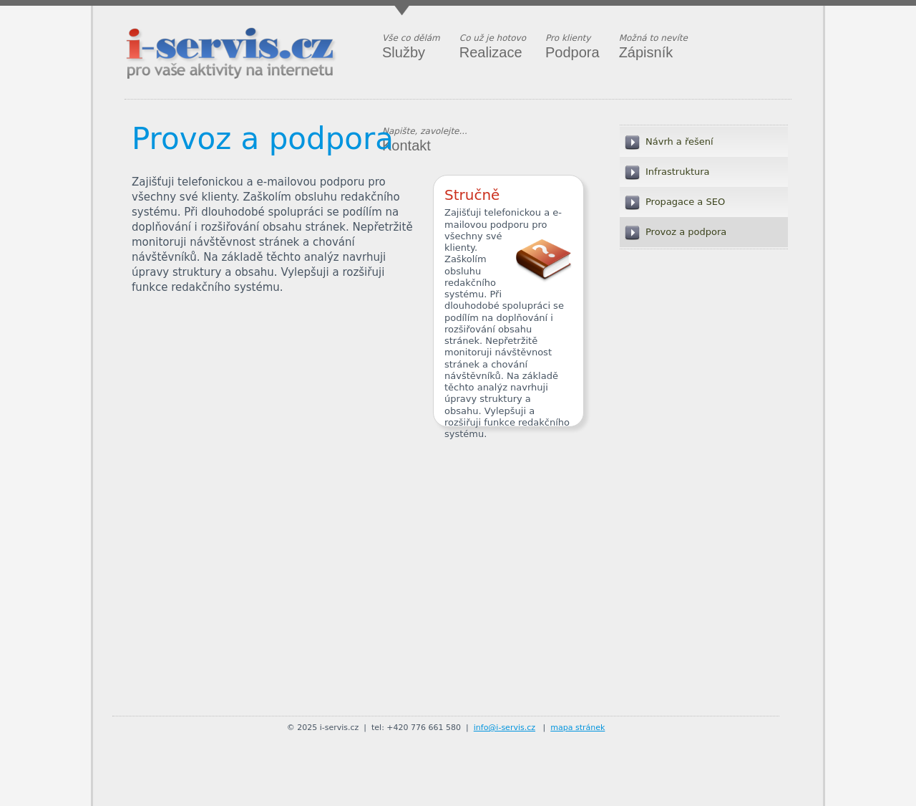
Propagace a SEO (685, 201)
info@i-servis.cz (504, 727)
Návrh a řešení (679, 141)
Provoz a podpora (263, 138)
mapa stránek (577, 727)
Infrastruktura (677, 171)
